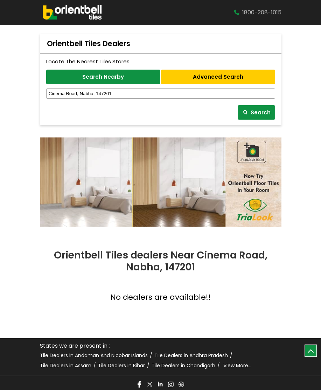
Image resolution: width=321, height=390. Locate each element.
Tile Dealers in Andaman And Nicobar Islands (94, 356)
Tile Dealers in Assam (65, 366)
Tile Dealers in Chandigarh (183, 366)
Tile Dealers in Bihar (121, 366)
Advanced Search (218, 76)
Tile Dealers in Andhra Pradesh (191, 356)
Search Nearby (103, 76)
